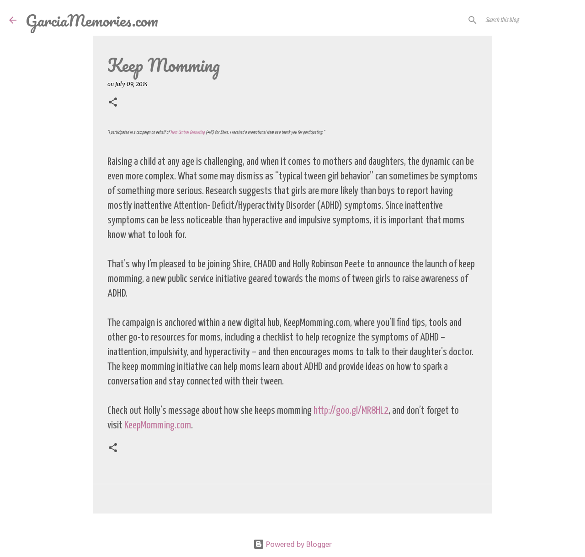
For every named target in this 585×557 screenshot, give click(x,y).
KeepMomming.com (157, 425)
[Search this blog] (530, 20)
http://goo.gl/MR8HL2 (351, 411)
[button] (112, 103)
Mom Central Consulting (187, 132)
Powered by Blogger (292, 544)
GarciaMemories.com (92, 20)
